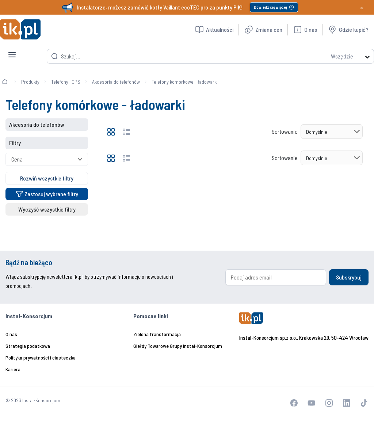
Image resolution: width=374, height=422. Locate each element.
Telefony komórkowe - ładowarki (185, 82)
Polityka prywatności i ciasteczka (40, 357)
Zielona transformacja (157, 334)
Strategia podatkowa (27, 346)
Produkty (30, 82)
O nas (11, 334)
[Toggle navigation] (12, 49)
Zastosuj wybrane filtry (47, 193)
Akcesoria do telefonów (116, 82)
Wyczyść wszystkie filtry (47, 209)
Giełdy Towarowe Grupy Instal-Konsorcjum (177, 346)
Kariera (12, 369)
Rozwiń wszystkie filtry (46, 178)
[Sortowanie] (332, 131)
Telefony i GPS (65, 82)
